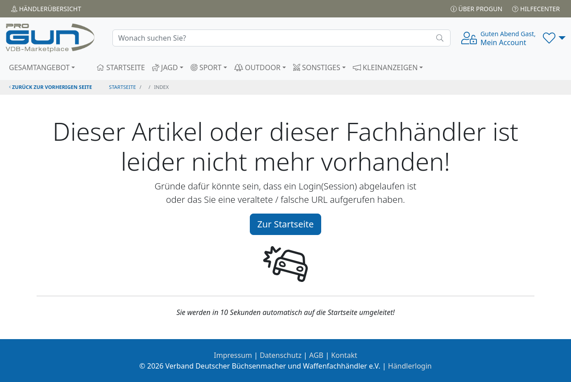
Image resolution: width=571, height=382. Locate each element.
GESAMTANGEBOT (39, 67)
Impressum (233, 355)
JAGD (165, 67)
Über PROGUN (476, 8)
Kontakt (344, 355)
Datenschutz (281, 355)
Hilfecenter (536, 8)
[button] (554, 37)
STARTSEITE (120, 67)
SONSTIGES (316, 67)
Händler (46, 8)
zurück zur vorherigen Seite (50, 87)
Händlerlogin (410, 366)
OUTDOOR (257, 67)
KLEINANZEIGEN (385, 67)
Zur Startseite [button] (285, 224)
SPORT (206, 67)
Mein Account (508, 38)
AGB (316, 355)
